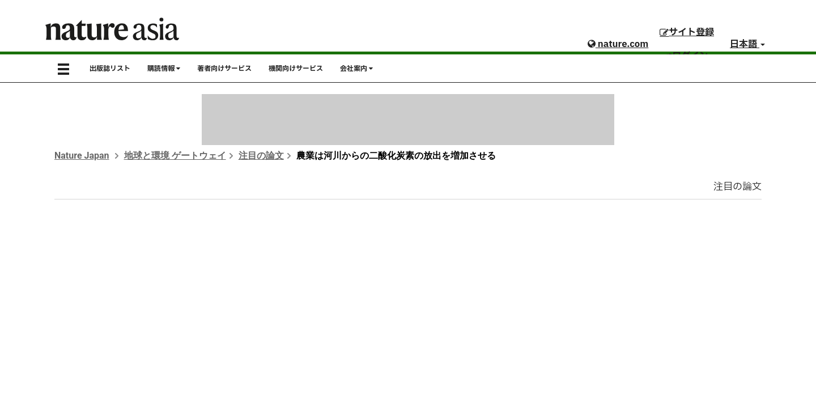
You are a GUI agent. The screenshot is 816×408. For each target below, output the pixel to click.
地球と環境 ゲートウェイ (175, 155)
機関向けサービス (296, 68)
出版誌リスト (110, 68)
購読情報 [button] (163, 68)
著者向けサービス (224, 68)
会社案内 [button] (356, 68)
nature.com (618, 44)
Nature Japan (81, 155)
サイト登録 (687, 32)
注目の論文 (261, 155)
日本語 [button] (747, 44)
